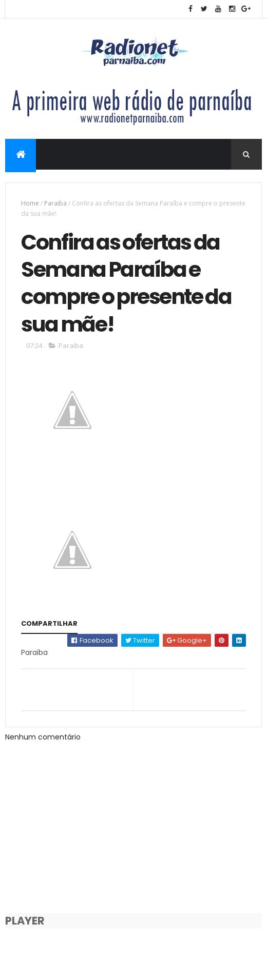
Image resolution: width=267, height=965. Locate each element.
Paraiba (55, 203)
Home (30, 203)
